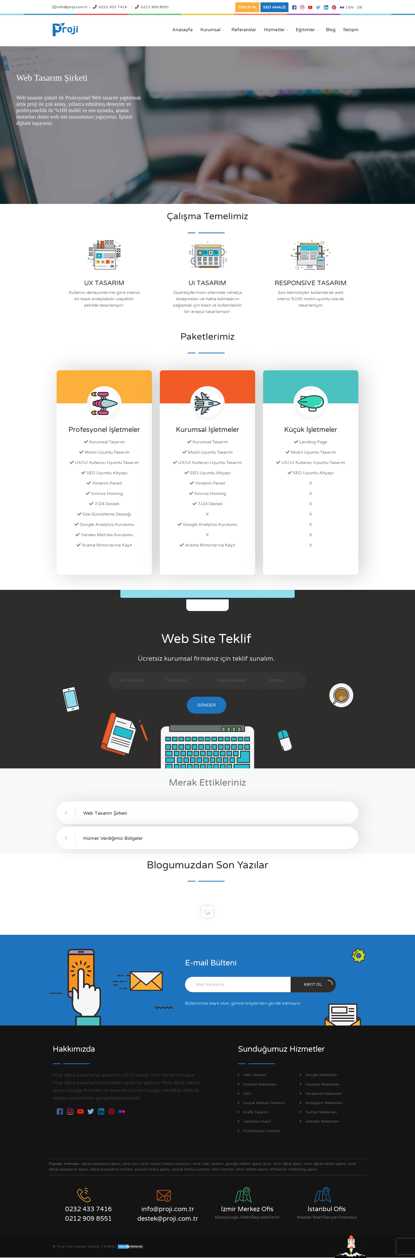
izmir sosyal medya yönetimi (166, 1163)
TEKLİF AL (247, 7)
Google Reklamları (318, 1075)
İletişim (351, 30)
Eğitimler (307, 30)
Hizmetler (276, 30)
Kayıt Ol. (318, 983)
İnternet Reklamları (257, 1084)
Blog (331, 30)
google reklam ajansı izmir (248, 1163)
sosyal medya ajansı (152, 1169)
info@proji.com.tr (72, 7)
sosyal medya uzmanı (191, 1169)
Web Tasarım (252, 1075)
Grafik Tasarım (253, 1112)
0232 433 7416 (113, 7)
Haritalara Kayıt (254, 1121)
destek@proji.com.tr (167, 1219)
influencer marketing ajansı (293, 1169)
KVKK (109, 1246)
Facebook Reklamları (321, 1093)
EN (350, 7)
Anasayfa (182, 30)
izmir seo (130, 1163)
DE (359, 7)
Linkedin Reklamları (319, 1121)
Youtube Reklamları (319, 1084)
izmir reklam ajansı (252, 1169)
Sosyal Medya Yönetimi (261, 1103)
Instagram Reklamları (321, 1103)
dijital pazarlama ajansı (101, 1163)
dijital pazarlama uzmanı (111, 1169)
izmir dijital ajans (287, 1163)
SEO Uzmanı (223, 1169)
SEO (244, 1093)
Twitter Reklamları (318, 1112)
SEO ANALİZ (274, 7)
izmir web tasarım (208, 1163)
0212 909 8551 (155, 7)
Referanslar (243, 30)
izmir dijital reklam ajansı (325, 1163)
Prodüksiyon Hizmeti (259, 1131)
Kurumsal (212, 30)
